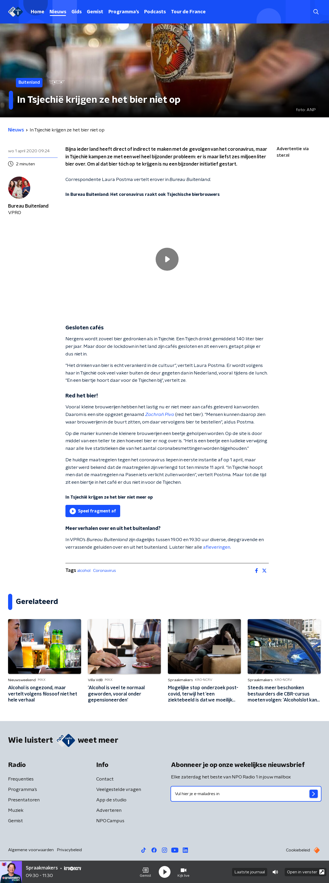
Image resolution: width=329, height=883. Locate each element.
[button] (145, 872)
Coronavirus (104, 570)
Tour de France (188, 12)
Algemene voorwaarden (31, 850)
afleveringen (216, 547)
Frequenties (21, 779)
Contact (105, 779)
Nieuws (58, 12)
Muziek (15, 810)
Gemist (95, 12)
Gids (76, 12)
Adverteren (108, 810)
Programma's (123, 12)
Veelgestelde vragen (118, 789)
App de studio (111, 800)
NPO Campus (110, 821)
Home (37, 12)
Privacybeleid (69, 850)
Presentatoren (24, 800)
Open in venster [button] (305, 871)
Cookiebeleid (298, 850)
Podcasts (155, 12)
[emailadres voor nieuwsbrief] (246, 794)
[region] (167, 259)
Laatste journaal (249, 872)
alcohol (83, 570)
